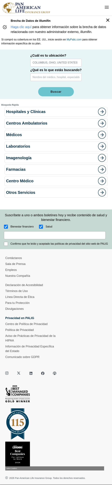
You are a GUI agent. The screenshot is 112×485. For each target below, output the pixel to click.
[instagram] (7, 373)
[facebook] (43, 373)
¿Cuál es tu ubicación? (48, 55)
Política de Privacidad (19, 330)
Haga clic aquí (21, 27)
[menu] (106, 7)
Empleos (11, 270)
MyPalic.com (74, 39)
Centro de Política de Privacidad (26, 324)
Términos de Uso (16, 291)
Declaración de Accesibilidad (24, 285)
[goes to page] (102, 112)
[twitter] (19, 373)
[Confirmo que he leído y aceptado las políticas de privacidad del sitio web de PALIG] (6, 244)
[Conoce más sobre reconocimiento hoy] (56, 456)
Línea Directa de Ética (19, 297)
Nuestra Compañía (17, 275)
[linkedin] (31, 373)
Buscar (55, 91)
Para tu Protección (17, 303)
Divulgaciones (14, 308)
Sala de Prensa (15, 264)
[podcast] (55, 373)
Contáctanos (13, 258)
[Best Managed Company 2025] (56, 394)
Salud (49, 226)
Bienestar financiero (22, 226)
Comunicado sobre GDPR (22, 357)
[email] (55, 235)
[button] (56, 112)
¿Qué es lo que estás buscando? (56, 70)
